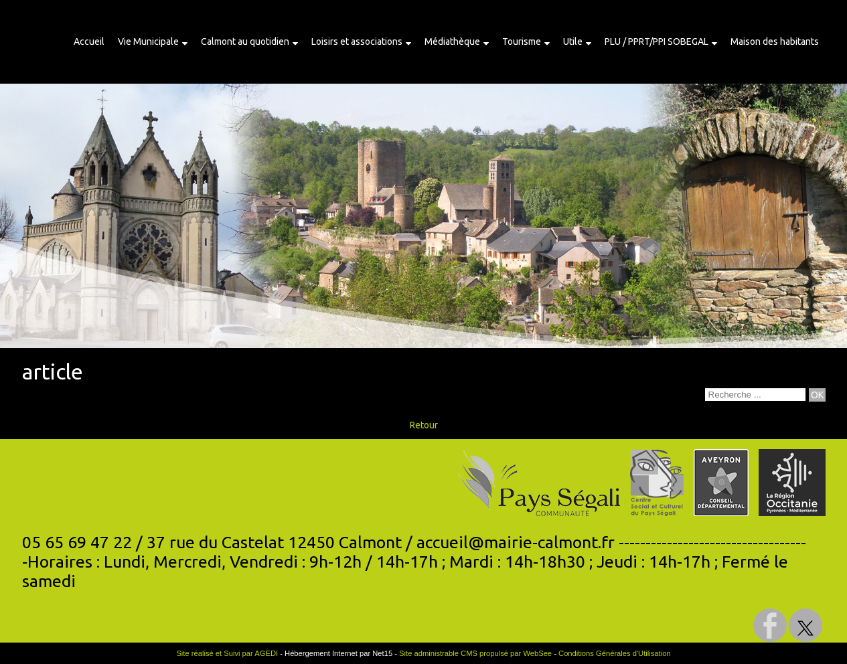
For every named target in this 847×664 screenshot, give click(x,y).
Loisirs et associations (356, 41)
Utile (573, 41)
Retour (424, 425)
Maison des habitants (774, 41)
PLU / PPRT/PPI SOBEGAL (656, 41)
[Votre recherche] (755, 394)
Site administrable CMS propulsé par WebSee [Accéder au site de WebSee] (475, 653)
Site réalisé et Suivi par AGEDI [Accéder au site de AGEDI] (227, 653)
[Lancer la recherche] (817, 395)
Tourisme (521, 41)
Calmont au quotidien (245, 41)
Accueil (89, 41)
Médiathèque (452, 41)
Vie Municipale (148, 41)
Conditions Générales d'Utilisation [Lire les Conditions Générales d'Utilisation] (614, 653)
